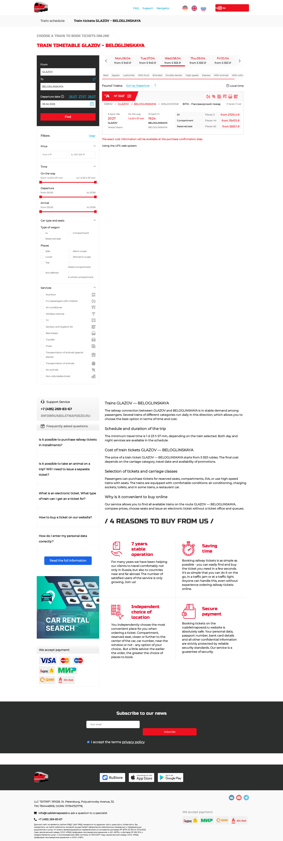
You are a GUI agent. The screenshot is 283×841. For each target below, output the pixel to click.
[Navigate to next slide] (239, 60)
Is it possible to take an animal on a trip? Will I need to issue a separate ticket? (64, 469)
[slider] (40, 182)
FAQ (135, 8)
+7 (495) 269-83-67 (50, 819)
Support (147, 8)
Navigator (162, 8)
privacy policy (133, 735)
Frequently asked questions (67, 426)
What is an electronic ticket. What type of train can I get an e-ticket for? (67, 496)
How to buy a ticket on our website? (65, 517)
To (41, 79)
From (44, 64)
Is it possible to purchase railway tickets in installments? (68, 442)
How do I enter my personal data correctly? (63, 538)
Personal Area (232, 8)
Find (68, 116)
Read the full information (68, 560)
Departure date (52, 96)
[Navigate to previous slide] (106, 60)
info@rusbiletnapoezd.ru (54, 813)
